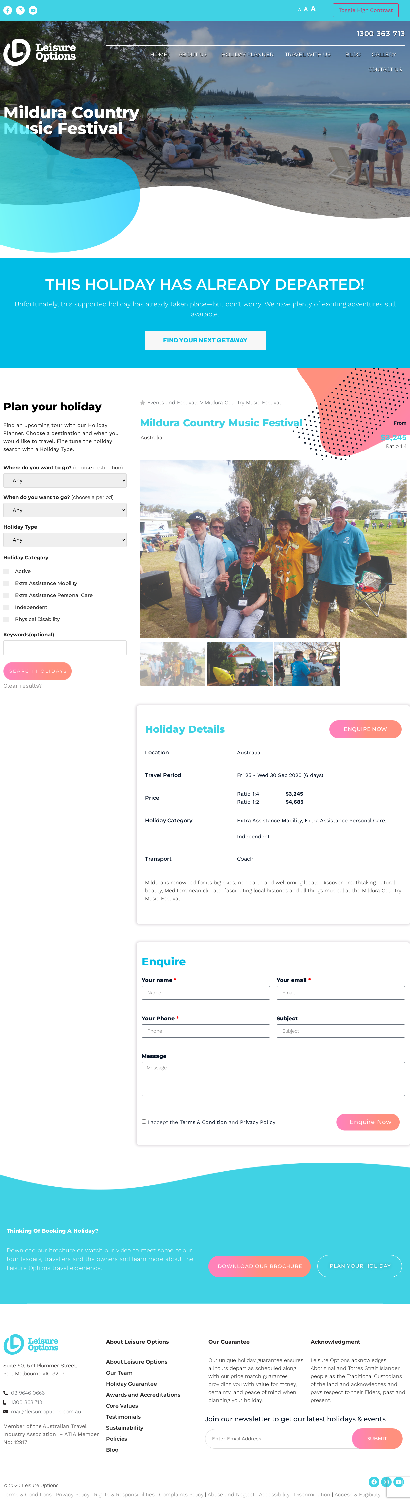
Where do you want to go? (63, 467)
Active (17, 571)
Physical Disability (31, 619)
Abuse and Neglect (231, 1494)
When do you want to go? (58, 497)
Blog (353, 54)
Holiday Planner (247, 54)
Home (158, 54)
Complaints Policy (181, 1494)
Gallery (386, 54)
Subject (287, 1018)
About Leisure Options (136, 1362)
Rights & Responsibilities (124, 1494)
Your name (159, 980)
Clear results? (22, 685)
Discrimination (313, 1494)
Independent (25, 607)
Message (154, 1056)
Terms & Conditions (27, 1494)
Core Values (122, 1406)
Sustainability (124, 1428)
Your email (294, 980)
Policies (116, 1439)
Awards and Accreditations (143, 1395)
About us (194, 54)
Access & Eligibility (358, 1494)
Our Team (119, 1373)
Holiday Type (20, 526)
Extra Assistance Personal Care (48, 595)
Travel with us (309, 54)
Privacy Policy (257, 1122)
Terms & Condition (203, 1122)
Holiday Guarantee (131, 1384)
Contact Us (386, 69)
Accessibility (274, 1494)
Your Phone (160, 1018)
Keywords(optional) (28, 634)
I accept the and (211, 1122)
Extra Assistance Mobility (40, 583)
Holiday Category (25, 557)
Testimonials (123, 1417)
